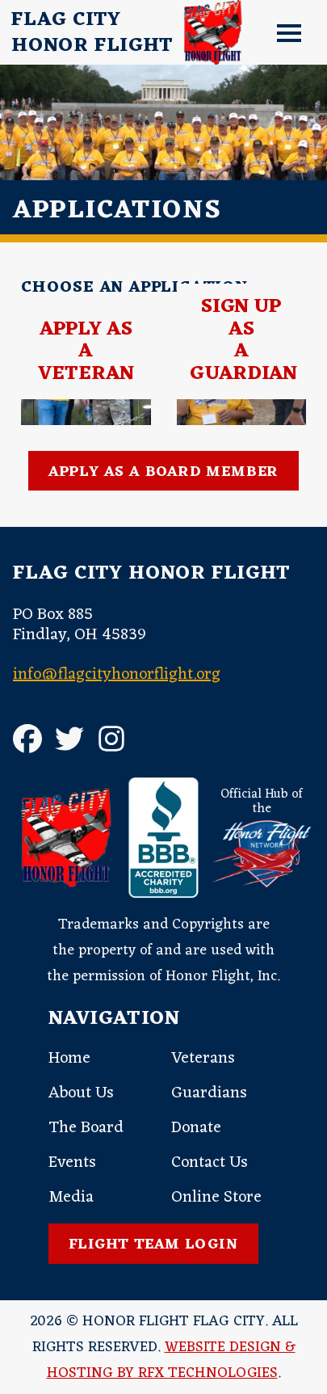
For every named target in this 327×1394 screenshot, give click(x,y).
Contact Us (209, 1162)
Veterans (203, 1058)
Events (72, 1162)
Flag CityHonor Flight (92, 33)
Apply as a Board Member (163, 472)
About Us (81, 1093)
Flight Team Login (153, 1244)
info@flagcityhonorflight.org (116, 674)
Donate (196, 1128)
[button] (283, 32)
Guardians (209, 1093)
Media (71, 1197)
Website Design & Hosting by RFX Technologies (171, 1360)
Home (69, 1058)
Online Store (216, 1197)
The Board (86, 1128)
